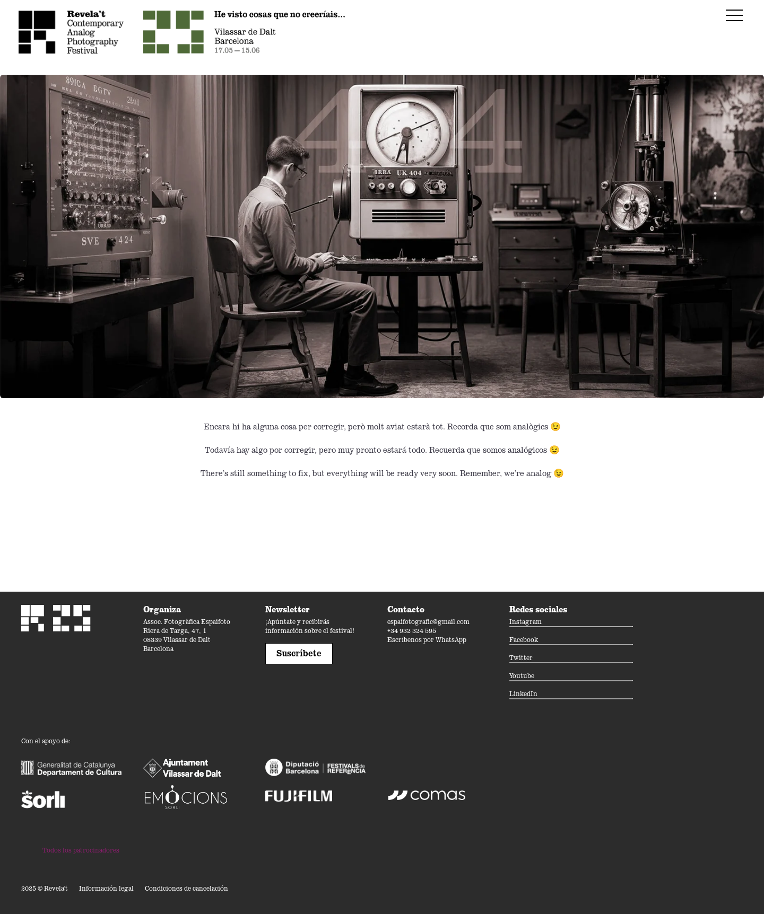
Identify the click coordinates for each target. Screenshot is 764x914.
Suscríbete (299, 653)
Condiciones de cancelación (186, 888)
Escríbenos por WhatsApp (426, 640)
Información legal (106, 888)
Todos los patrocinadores (80, 850)
